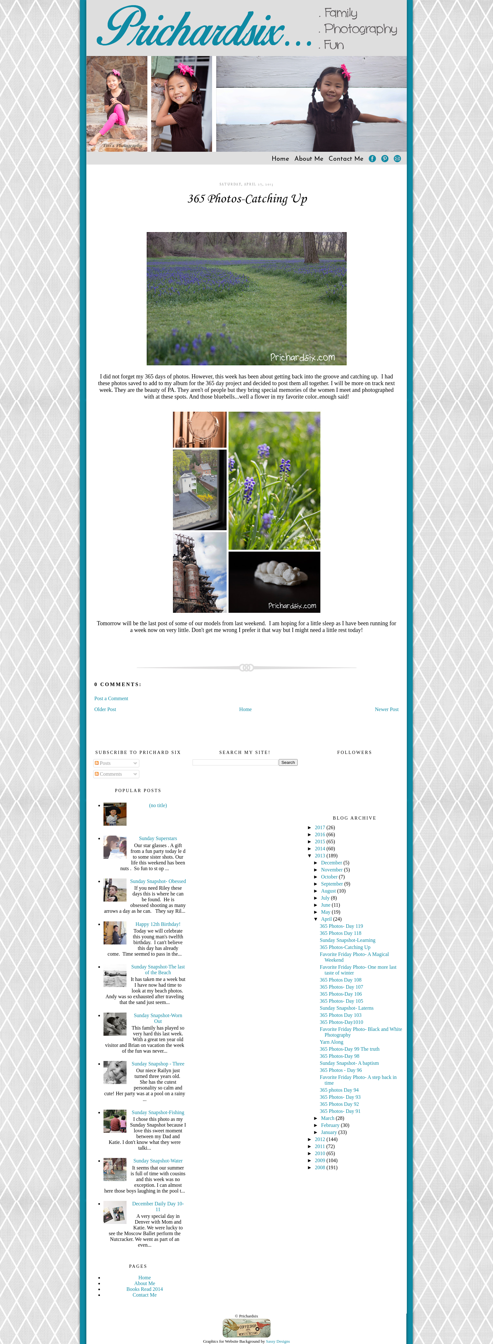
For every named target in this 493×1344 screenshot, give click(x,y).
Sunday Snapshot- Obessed (158, 881)
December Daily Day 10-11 (158, 1206)
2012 (320, 1139)
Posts (103, 763)
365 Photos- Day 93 (340, 1097)
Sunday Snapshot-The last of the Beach (158, 969)
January (329, 1132)
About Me (309, 159)
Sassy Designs (278, 1341)
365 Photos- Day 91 (340, 1111)
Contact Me (346, 159)
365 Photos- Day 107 (341, 987)
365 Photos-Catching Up (247, 199)
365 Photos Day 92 (339, 1104)
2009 (320, 1160)
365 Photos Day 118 (340, 933)
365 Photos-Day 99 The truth (349, 1049)
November (332, 869)
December (332, 862)
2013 (320, 855)
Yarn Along (331, 1042)
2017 (320, 827)
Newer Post (387, 709)
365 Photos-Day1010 (341, 1022)
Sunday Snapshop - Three (158, 1063)
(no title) (158, 805)
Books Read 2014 (145, 1289)
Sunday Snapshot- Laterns (347, 1008)
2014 (320, 848)
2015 (320, 841)
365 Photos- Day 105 (341, 1001)
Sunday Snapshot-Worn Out (158, 1018)
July (326, 898)
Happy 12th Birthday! (158, 924)
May (326, 912)
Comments (108, 774)
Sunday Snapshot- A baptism (349, 1063)
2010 (320, 1153)
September (332, 884)
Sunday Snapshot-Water (158, 1160)
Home (280, 159)
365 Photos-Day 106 (341, 994)
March (328, 1118)
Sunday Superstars (158, 838)
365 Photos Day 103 (340, 1015)
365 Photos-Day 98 (339, 1056)
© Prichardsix (246, 1316)
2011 (320, 1146)
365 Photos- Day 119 (341, 926)
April (327, 919)
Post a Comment (111, 698)
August (329, 891)
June (326, 905)
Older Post (105, 709)
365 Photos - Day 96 (341, 1070)
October (330, 876)
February (331, 1125)
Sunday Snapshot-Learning (347, 940)
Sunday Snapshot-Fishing (158, 1112)
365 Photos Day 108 (340, 980)
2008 (320, 1167)
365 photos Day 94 (339, 1090)
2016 (320, 834)
